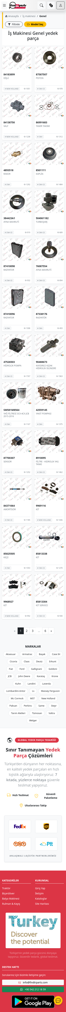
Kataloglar (41, 898)
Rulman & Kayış (11, 903)
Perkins (28, 705)
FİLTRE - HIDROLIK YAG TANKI (47, 463)
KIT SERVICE (42, 605)
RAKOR (7, 173)
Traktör (6, 888)
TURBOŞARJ (41, 221)
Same (41, 705)
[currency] (51, 5)
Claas (26, 661)
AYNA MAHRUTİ (11, 221)
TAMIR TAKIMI (43, 125)
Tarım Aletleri (18, 713)
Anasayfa (12, 16)
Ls (33, 690)
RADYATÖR (41, 317)
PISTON (39, 78)
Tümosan (37, 713)
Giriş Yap (40, 888)
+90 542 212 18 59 (33, 989)
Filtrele (14, 24)
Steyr (53, 705)
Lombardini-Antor (15, 690)
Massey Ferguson (50, 690)
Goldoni (53, 668)
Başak (42, 654)
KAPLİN (39, 173)
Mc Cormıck (17, 698)
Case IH (56, 654)
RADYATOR (9, 269)
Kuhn (18, 683)
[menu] (4, 5)
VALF (6, 125)
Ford (22, 668)
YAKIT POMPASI (43, 413)
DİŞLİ (6, 78)
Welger (33, 720)
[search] (41, 5)
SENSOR (8, 461)
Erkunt (52, 661)
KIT (37, 509)
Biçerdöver (8, 893)
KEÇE (6, 557)
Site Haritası (42, 903)
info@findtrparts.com (33, 982)
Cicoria (13, 661)
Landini (32, 683)
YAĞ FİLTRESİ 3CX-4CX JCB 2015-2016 (16, 415)
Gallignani (36, 668)
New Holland (48, 698)
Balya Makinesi (10, 898)
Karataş (41, 676)
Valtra (52, 713)
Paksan (13, 705)
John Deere (24, 676)
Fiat (11, 668)
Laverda (46, 683)
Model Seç (35, 24)
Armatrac (27, 654)
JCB (9, 676)
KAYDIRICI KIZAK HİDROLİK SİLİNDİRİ (46, 367)
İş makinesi (29, 16)
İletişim (39, 893)
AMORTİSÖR (10, 509)
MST (32, 698)
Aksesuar (11, 654)
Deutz (39, 661)
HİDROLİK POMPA (12, 365)
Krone (55, 676)
